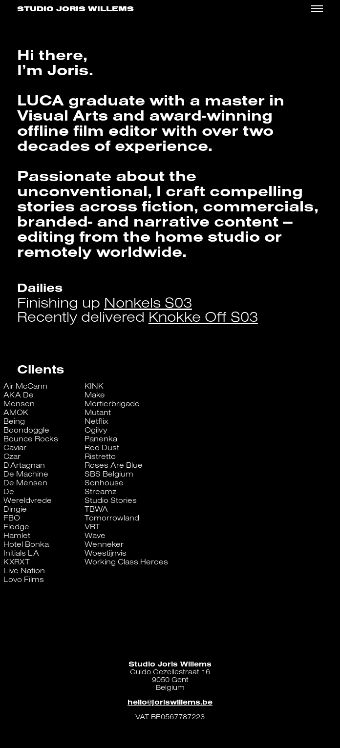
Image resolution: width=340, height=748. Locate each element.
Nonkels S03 (148, 302)
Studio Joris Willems (75, 9)
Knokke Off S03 (203, 316)
